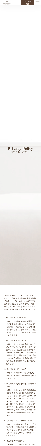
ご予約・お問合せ (27, 3)
